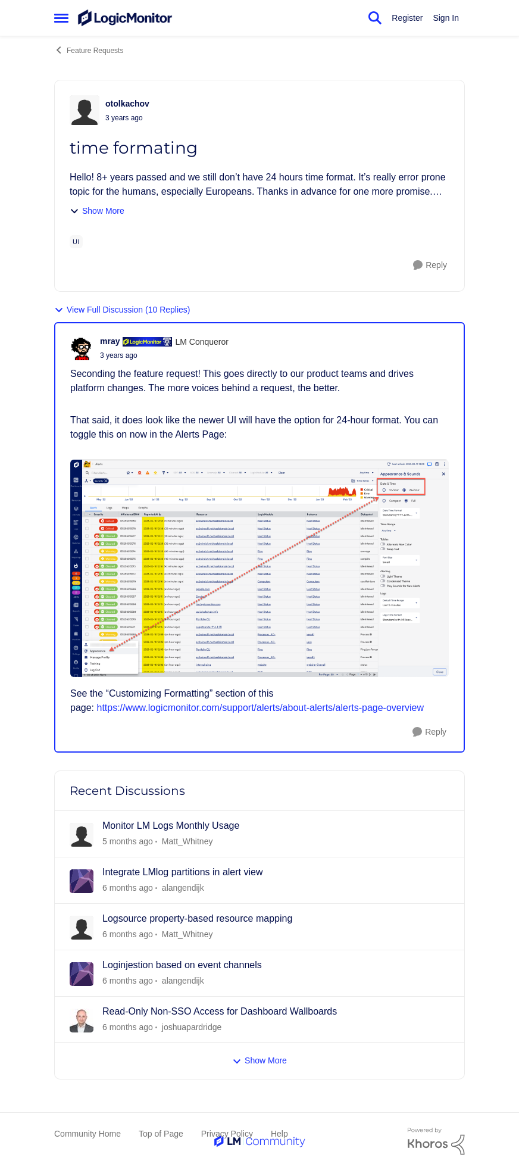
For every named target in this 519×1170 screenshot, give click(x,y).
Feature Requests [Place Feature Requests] (88, 50)
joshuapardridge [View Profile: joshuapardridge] (191, 1026)
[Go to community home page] (125, 18)
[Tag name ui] (76, 241)
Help (279, 1133)
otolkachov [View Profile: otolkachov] (127, 103)
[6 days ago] (127, 934)
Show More (97, 211)
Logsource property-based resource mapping (197, 918)
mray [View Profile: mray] (110, 341)
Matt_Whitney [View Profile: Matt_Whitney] (187, 841)
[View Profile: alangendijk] (81, 881)
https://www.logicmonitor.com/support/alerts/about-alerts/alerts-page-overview (260, 708)
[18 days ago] (127, 1027)
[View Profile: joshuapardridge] (81, 1020)
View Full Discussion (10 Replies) (122, 310)
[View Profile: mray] (82, 348)
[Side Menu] (61, 18)
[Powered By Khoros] (436, 1141)
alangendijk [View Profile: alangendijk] (183, 888)
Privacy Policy (227, 1133)
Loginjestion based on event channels (182, 965)
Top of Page (161, 1133)
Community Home (87, 1133)
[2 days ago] (127, 841)
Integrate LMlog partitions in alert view (182, 872)
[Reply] (430, 265)
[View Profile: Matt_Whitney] (81, 835)
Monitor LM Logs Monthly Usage (170, 825)
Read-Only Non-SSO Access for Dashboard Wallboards (219, 1011)
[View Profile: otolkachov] (84, 110)
